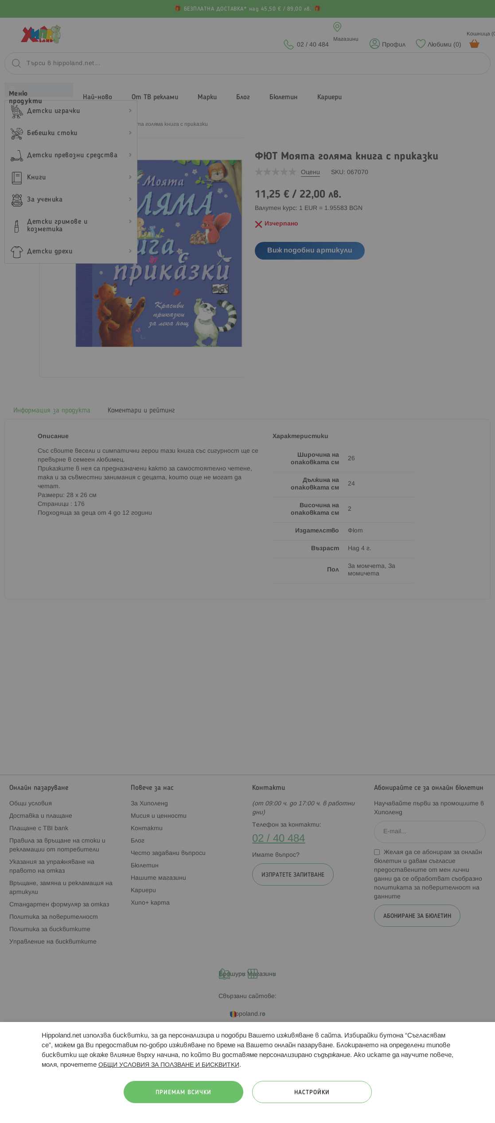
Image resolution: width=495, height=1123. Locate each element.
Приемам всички (183, 1093)
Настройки (312, 1093)
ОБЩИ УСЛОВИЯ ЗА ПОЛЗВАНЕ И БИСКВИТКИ (168, 1065)
